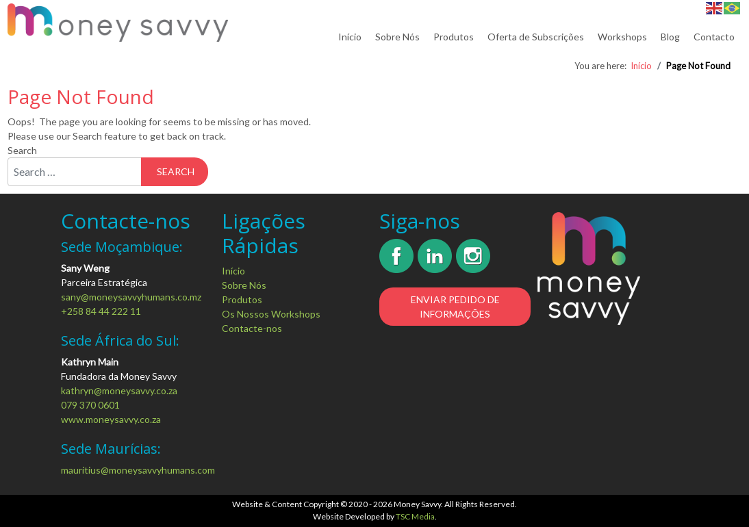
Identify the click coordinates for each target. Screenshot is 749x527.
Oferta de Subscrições (535, 36)
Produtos (453, 36)
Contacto (714, 36)
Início (349, 36)
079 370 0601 (90, 405)
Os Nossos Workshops (271, 314)
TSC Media (415, 516)
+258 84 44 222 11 (101, 311)
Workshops (622, 36)
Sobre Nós (397, 36)
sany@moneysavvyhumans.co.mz (131, 297)
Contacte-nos (252, 328)
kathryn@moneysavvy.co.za (119, 390)
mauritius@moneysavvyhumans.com (138, 470)
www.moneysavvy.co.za (111, 419)
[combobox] (75, 171)
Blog (670, 36)
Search (22, 150)
